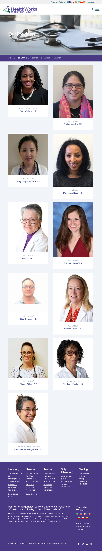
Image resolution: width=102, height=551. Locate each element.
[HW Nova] (20, 9)
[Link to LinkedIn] (86, 544)
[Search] (91, 9)
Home (49, 543)
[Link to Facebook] (78, 544)
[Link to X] (82, 544)
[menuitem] (91, 9)
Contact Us (55, 543)
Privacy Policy (64, 543)
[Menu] (96, 9)
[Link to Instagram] (90, 544)
